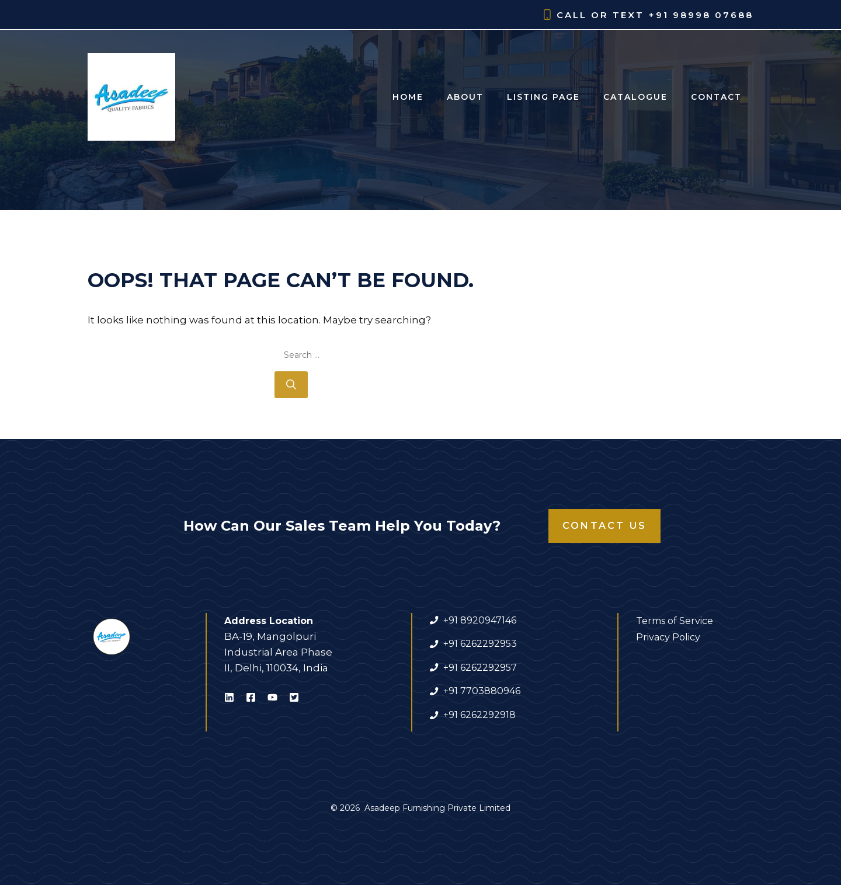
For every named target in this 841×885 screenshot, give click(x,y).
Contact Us (604, 525)
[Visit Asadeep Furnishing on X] (294, 699)
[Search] (291, 384)
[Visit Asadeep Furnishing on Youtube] (272, 699)
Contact (716, 97)
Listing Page (543, 97)
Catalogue (635, 97)
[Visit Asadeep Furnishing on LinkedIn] (229, 699)
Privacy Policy (668, 637)
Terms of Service (674, 620)
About (465, 97)
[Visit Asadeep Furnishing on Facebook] (251, 699)
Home (407, 97)
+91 (451, 690)
